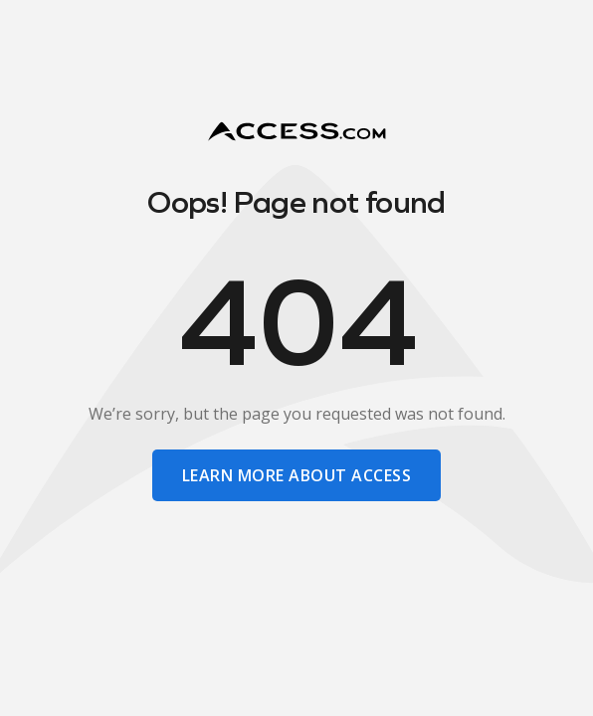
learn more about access (296, 475)
